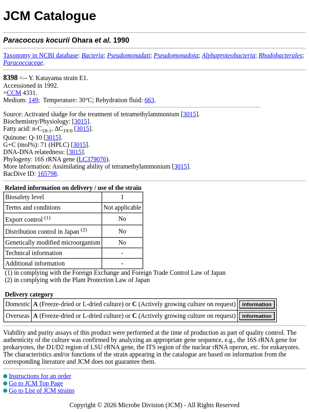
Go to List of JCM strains (41, 390)
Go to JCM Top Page (36, 383)
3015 (189, 114)
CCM (14, 92)
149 (33, 100)
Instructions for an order (40, 376)
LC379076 (92, 159)
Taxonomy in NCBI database (40, 55)
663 (149, 100)
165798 (47, 173)
